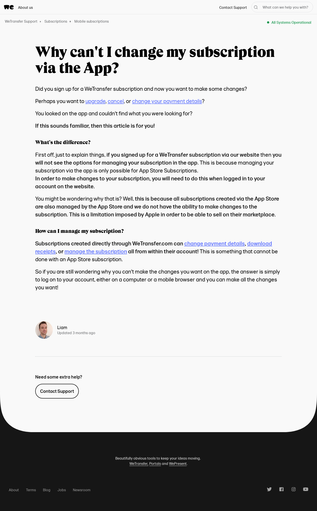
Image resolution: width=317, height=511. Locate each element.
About (14, 489)
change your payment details (167, 101)
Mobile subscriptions (91, 21)
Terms (31, 489)
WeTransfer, (138, 463)
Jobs (61, 489)
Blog (46, 489)
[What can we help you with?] (282, 7)
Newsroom (81, 489)
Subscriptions (55, 21)
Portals (155, 463)
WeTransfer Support (21, 21)
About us (25, 7)
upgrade (95, 101)
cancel (116, 101)
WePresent (178, 463)
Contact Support (233, 7)
